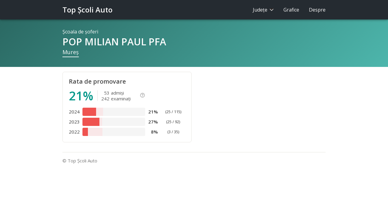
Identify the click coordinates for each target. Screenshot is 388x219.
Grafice (291, 9)
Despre (317, 9)
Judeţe (263, 9)
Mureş (70, 52)
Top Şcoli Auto (87, 10)
